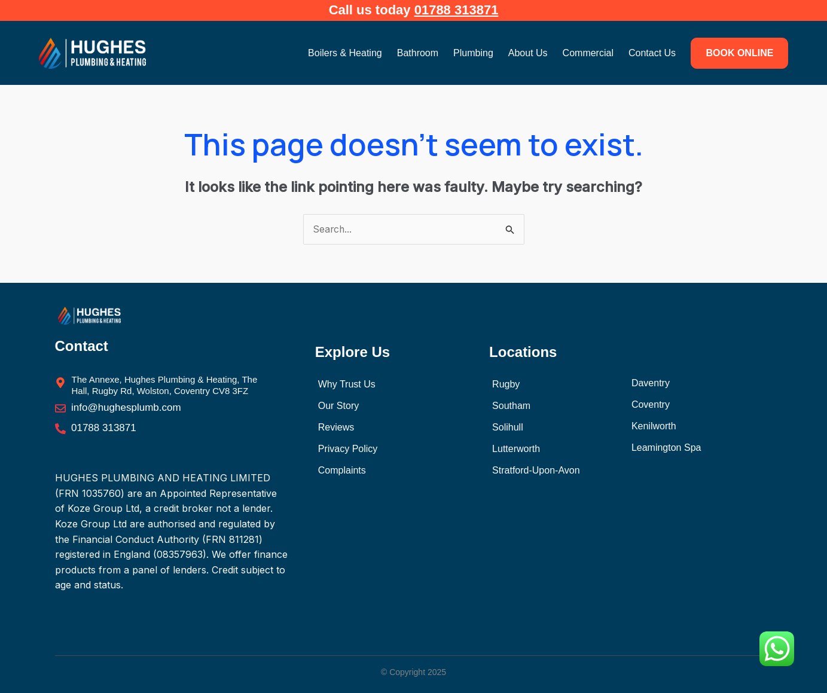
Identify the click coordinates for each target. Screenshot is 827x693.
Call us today (414, 9)
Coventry (650, 405)
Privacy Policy (348, 449)
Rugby (506, 384)
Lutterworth (516, 449)
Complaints (342, 470)
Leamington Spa (666, 448)
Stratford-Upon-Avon (535, 470)
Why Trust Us (347, 384)
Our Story (338, 406)
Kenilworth (653, 427)
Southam (511, 406)
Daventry (650, 383)
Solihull (507, 427)
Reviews (336, 427)
